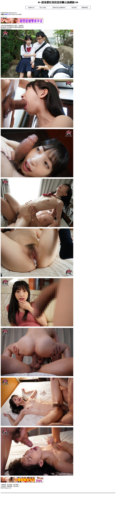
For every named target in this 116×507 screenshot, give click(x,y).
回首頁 (74, 7)
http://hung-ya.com (11, 12)
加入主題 (42, 7)
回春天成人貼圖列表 (59, 7)
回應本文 (31, 7)
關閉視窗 (84, 7)
